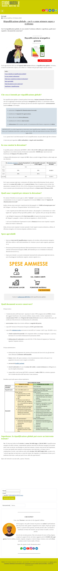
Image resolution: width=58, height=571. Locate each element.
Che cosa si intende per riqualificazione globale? (21, 95)
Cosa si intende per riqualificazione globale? (15, 74)
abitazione (10, 163)
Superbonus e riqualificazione (12, 86)
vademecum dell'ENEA (24, 297)
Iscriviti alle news (9, 498)
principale (15, 163)
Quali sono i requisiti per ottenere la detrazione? (16, 78)
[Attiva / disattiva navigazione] (2, 11)
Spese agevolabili (9, 81)
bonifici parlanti (19, 363)
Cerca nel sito (6, 505)
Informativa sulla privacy (16, 495)
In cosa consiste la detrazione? (12, 76)
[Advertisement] (14, 474)
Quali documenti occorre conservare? (14, 83)
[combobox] (17, 505)
